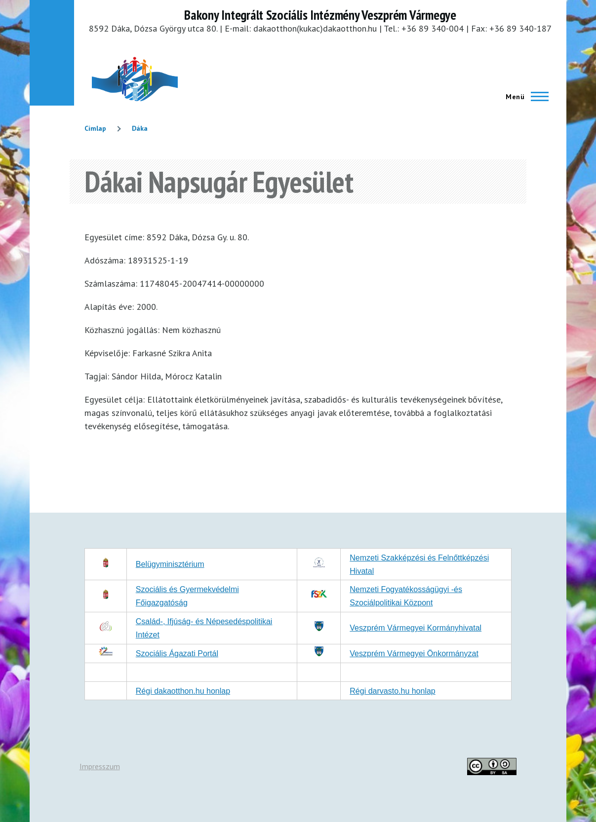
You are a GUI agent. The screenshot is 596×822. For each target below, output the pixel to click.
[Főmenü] (524, 97)
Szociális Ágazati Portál (177, 653)
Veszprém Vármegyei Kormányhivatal (415, 628)
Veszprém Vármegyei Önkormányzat (414, 653)
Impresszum (99, 766)
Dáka (140, 128)
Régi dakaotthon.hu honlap (183, 691)
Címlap (95, 128)
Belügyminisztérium (170, 564)
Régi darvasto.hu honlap (392, 691)
